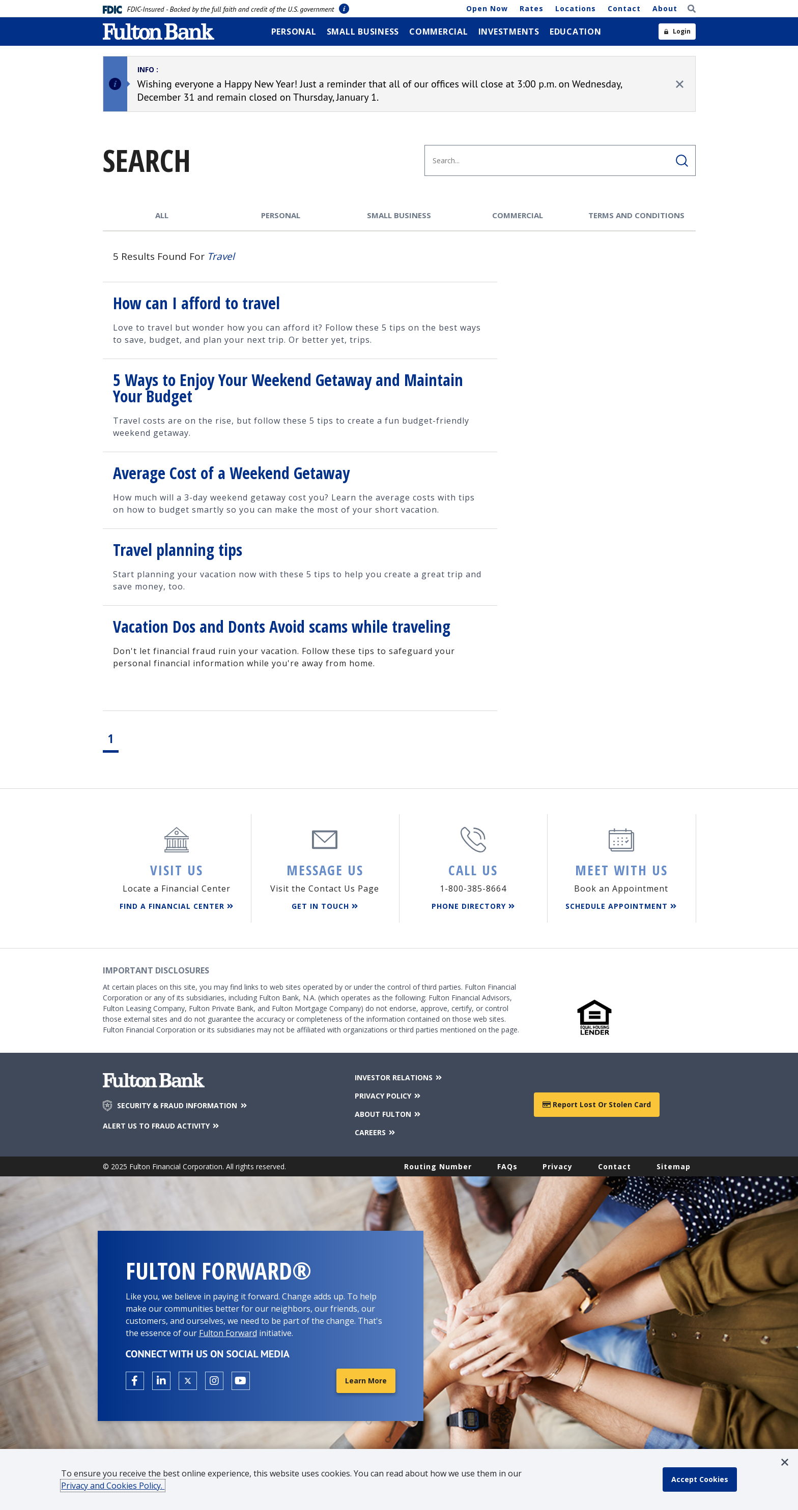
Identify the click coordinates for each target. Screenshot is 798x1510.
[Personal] (294, 31)
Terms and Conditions (636, 215)
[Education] (576, 31)
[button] (785, 1462)
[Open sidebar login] (677, 31)
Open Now (487, 8)
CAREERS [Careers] (376, 1132)
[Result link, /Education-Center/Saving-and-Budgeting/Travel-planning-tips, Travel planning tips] (300, 566)
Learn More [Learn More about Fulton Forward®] (366, 1380)
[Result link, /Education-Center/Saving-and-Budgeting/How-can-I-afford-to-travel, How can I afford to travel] (300, 320)
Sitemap (674, 1166)
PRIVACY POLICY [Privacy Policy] (388, 1096)
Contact (624, 8)
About (664, 8)
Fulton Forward (228, 1333)
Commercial (517, 215)
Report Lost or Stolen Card (597, 1104)
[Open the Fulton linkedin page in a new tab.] (161, 1381)
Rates (532, 8)
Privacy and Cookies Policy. (112, 1485)
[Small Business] (363, 31)
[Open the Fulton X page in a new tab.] (188, 1381)
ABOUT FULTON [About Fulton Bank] (388, 1114)
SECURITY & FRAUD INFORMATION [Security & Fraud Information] (182, 1105)
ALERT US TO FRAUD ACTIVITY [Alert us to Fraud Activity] (162, 1126)
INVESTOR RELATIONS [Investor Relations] (399, 1077)
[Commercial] (438, 31)
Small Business (399, 215)
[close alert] (679, 84)
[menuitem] (294, 31)
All (161, 215)
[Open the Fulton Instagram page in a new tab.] (214, 1381)
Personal (280, 215)
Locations (575, 8)
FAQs (507, 1166)
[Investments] (509, 31)
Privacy (558, 1166)
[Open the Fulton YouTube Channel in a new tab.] (241, 1381)
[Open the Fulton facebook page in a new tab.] (135, 1381)
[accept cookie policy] (700, 1479)
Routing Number (438, 1166)
